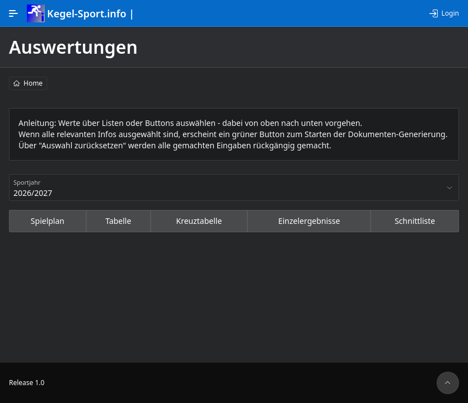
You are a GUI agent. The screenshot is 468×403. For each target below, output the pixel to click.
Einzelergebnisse (309, 220)
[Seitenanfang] (448, 383)
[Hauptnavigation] (13, 13)
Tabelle (118, 220)
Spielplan (47, 220)
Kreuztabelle (199, 220)
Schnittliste (415, 220)
